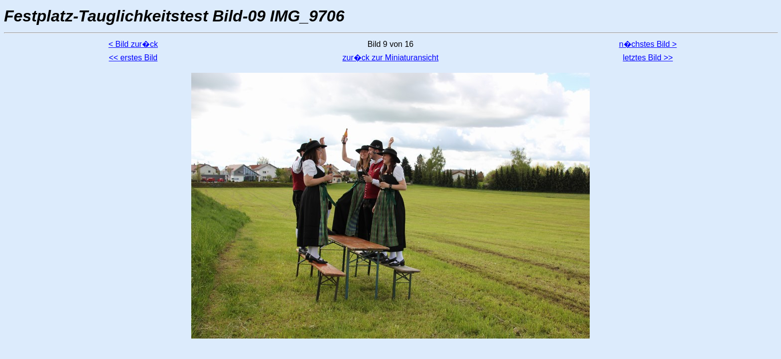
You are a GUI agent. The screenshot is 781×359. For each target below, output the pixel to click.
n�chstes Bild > (648, 44)
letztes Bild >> (648, 57)
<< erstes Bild (133, 57)
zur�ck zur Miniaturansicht (391, 57)
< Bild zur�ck (133, 44)
